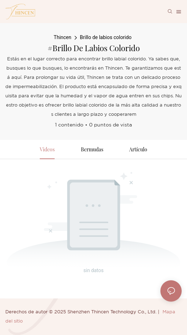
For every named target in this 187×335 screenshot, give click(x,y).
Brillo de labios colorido (106, 37)
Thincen (62, 37)
